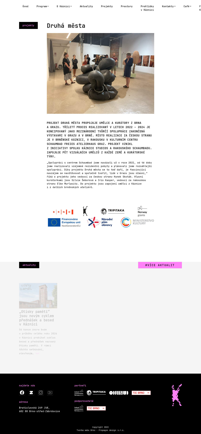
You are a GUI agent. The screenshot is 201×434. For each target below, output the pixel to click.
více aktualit (161, 265)
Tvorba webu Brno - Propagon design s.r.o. (100, 430)
